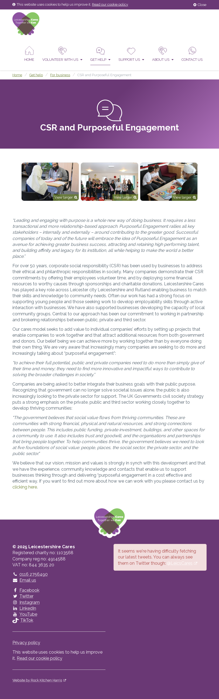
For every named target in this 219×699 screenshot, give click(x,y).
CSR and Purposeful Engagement (104, 75)
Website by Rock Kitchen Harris (37, 680)
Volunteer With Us (62, 54)
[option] (50, 181)
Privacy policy (26, 642)
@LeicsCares (180, 563)
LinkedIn (24, 608)
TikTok (22, 620)
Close (199, 5)
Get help (100, 54)
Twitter (22, 596)
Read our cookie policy (110, 4)
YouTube (24, 614)
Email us (24, 580)
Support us (131, 54)
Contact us (192, 54)
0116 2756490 (30, 574)
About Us (162, 54)
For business (60, 75)
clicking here (24, 487)
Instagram (26, 602)
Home (29, 54)
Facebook (25, 590)
